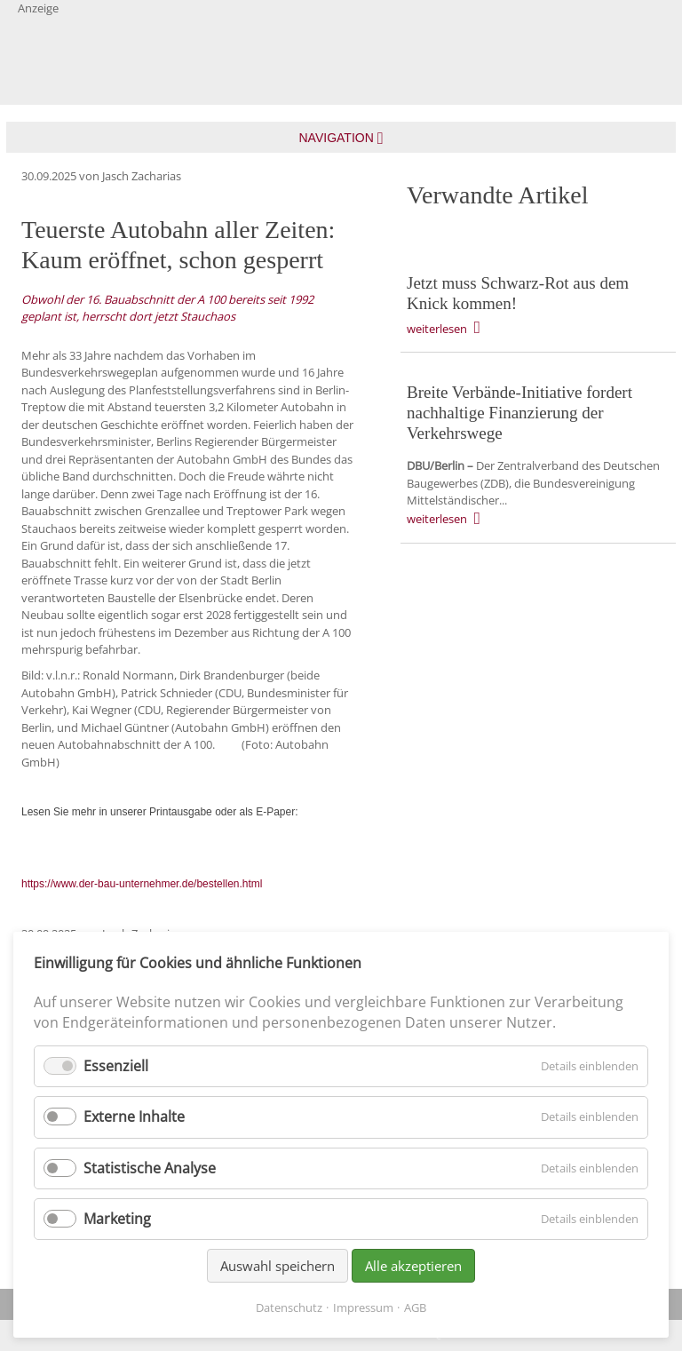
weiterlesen (437, 329)
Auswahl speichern (277, 1266)
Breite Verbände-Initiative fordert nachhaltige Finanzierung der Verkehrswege (519, 412)
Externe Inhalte (134, 1116)
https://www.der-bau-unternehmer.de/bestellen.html (141, 884)
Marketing (117, 1218)
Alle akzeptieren (413, 1266)
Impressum (363, 1307)
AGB (415, 1307)
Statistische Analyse (149, 1168)
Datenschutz (289, 1307)
